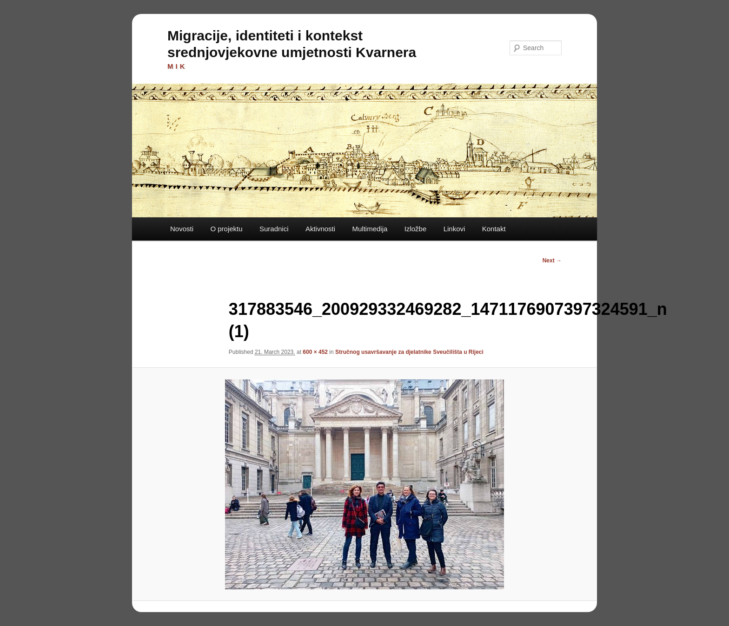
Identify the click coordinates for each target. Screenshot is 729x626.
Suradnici (274, 229)
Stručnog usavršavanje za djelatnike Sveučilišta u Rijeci (409, 352)
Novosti (181, 229)
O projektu (226, 229)
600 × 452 (315, 352)
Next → (552, 260)
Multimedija (369, 229)
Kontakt (494, 229)
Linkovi (454, 229)
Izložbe (415, 229)
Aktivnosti (320, 229)
